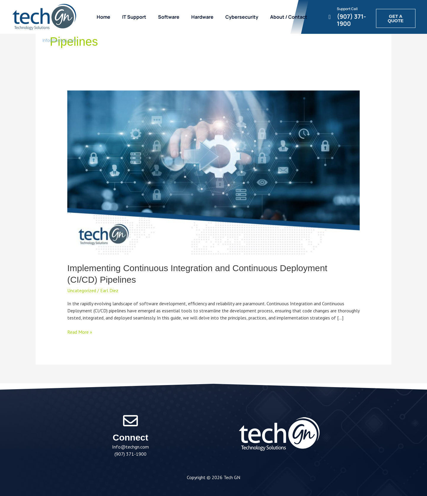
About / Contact (288, 17)
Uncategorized (81, 290)
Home (103, 17)
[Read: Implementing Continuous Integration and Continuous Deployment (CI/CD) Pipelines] (213, 172)
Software (168, 17)
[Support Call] (330, 17)
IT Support (134, 17)
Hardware (202, 17)
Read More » (79, 331)
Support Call (347, 8)
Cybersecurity (241, 17)
